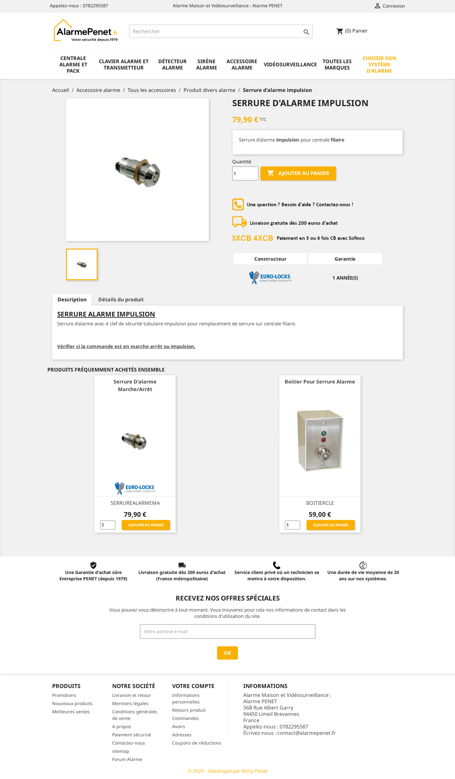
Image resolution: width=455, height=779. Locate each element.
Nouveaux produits (72, 703)
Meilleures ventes (71, 712)
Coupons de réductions (196, 743)
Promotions (64, 695)
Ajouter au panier (298, 173)
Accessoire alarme (242, 64)
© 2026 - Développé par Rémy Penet (227, 771)
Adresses (181, 735)
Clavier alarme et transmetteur (124, 64)
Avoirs (178, 726)
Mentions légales (130, 703)
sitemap (120, 751)
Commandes (185, 718)
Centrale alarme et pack (73, 64)
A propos (121, 726)
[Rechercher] (221, 31)
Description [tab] (72, 299)
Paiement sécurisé (131, 735)
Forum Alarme (127, 759)
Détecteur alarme (172, 64)
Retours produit (189, 710)
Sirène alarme (206, 64)
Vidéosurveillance (290, 64)
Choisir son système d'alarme (379, 64)
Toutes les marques (337, 64)
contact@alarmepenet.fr (306, 732)
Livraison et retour (131, 695)
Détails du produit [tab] (121, 299)
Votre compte (193, 686)
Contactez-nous (128, 743)
